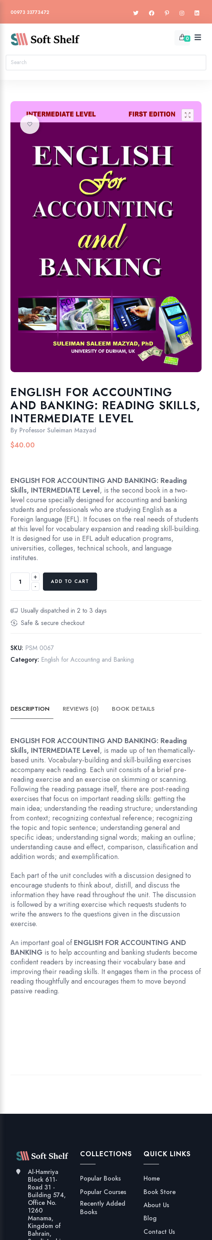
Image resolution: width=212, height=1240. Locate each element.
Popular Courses (103, 1192)
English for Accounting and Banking (87, 659)
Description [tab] (30, 709)
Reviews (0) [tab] (83, 709)
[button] (187, 115)
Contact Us (159, 1232)
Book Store (160, 1192)
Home (152, 1178)
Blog (150, 1218)
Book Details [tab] (137, 709)
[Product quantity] (20, 582)
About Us (156, 1205)
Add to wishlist (29, 124)
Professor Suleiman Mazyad (57, 430)
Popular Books (100, 1178)
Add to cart (70, 581)
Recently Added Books (102, 1207)
